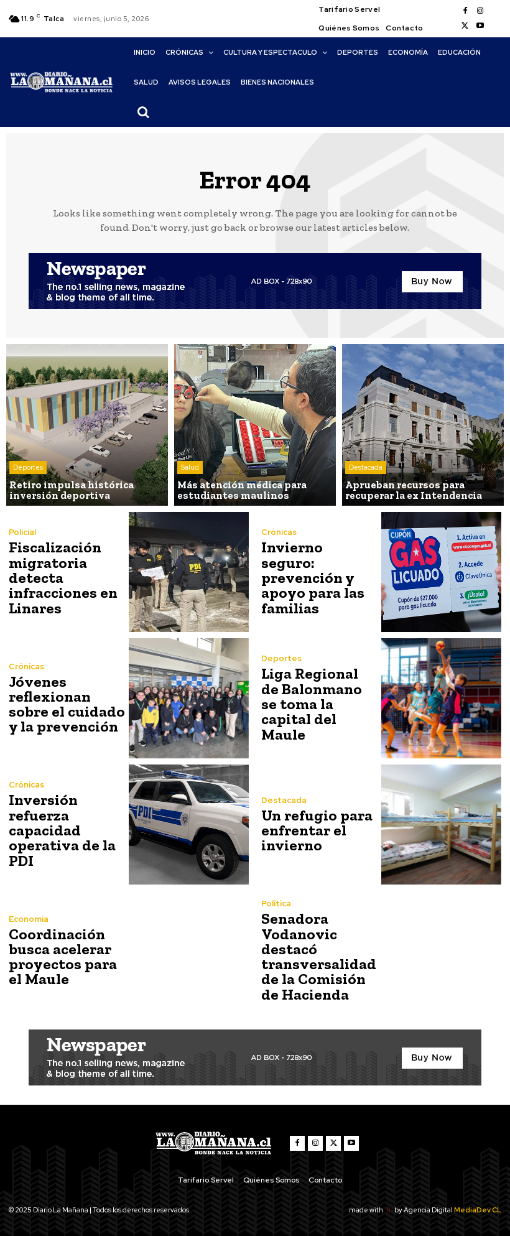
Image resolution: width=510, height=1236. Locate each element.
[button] (144, 112)
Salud (190, 468)
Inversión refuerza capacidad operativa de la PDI (60, 830)
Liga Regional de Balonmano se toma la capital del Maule (318, 703)
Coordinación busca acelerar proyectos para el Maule (61, 956)
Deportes (28, 468)
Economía (29, 919)
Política (276, 904)
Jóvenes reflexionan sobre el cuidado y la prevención (65, 703)
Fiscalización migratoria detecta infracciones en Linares (61, 577)
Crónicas (279, 540)
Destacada (365, 468)
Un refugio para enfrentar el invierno (315, 830)
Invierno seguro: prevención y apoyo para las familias (317, 577)
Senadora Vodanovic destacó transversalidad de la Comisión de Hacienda (317, 956)
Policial (22, 533)
